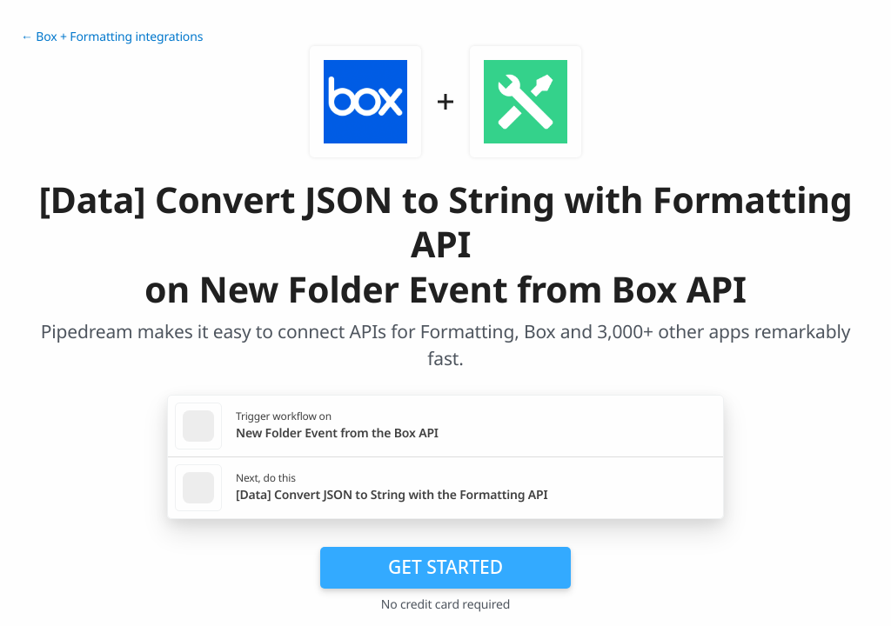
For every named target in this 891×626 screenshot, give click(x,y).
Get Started (445, 567)
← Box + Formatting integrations (112, 37)
